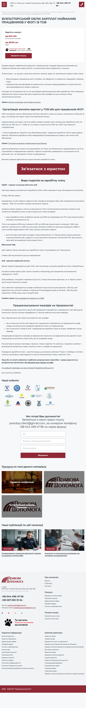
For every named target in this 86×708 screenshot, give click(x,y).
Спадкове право (50, 668)
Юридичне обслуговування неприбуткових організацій (64, 647)
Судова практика (51, 657)
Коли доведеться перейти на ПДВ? (29, 298)
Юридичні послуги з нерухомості (56, 641)
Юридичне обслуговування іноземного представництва (64, 674)
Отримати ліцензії (51, 598)
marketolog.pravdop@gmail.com (24, 608)
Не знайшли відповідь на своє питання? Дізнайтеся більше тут (27, 368)
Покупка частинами (52, 619)
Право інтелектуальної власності (56, 660)
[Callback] (81, 4)
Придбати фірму (50, 604)
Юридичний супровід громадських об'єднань (61, 644)
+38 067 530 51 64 (12, 600)
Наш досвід (6, 649)
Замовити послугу (18, 56)
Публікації (48, 583)
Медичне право (50, 636)
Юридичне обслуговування (54, 655)
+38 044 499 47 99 (31, 426)
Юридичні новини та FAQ (66, 12)
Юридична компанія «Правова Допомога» (16, 12)
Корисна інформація (9, 639)
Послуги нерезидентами (53, 606)
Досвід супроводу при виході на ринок (24, 102)
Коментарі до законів (9, 652)
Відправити (43, 455)
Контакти (48, 586)
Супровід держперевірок (53, 663)
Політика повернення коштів (12, 665)
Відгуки (47, 581)
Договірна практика (52, 649)
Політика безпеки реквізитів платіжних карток (18, 668)
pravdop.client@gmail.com (17, 605)
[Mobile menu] (4, 4)
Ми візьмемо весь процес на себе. (39, 363)
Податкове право (51, 671)
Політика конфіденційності (11, 663)
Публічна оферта (8, 660)
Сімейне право (50, 639)
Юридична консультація (53, 596)
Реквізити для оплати (52, 616)
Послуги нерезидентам (10, 647)
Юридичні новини (8, 657)
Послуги (7, 466)
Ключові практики (8, 636)
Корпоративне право (52, 665)
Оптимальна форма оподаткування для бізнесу (27, 143)
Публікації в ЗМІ (7, 655)
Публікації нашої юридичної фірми (44, 12)
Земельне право (50, 652)
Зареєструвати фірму (52, 601)
